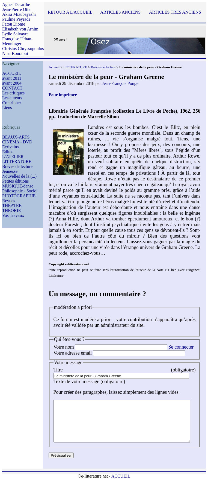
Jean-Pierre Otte (16, 9)
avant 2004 (12, 83)
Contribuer (11, 102)
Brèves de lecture (17, 166)
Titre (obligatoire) (130, 370)
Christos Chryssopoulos (23, 48)
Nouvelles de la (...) (19, 176)
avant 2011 (11, 78)
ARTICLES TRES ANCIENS (175, 12)
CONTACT (12, 88)
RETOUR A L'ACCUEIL (70, 12)
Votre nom (64, 347)
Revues (8, 200)
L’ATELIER (13, 156)
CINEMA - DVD (17, 142)
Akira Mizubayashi (19, 14)
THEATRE (12, 205)
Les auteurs (12, 98)
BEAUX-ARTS (15, 137)
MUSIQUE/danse (17, 186)
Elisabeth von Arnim (20, 29)
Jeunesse (9, 171)
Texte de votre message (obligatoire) (89, 381)
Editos (7, 151)
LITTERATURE (16, 161)
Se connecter (181, 347)
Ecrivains (10, 146)
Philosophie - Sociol (20, 191)
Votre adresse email (73, 353)
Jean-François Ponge (120, 83)
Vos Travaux (13, 215)
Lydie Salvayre (15, 34)
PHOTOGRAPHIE (18, 195)
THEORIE (11, 210)
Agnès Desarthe (16, 4)
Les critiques (13, 93)
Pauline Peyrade (16, 19)
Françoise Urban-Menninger (17, 41)
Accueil (54, 67)
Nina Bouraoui (15, 53)
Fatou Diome (13, 24)
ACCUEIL (11, 73)
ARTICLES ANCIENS (120, 12)
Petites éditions (15, 181)
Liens (7, 107)
